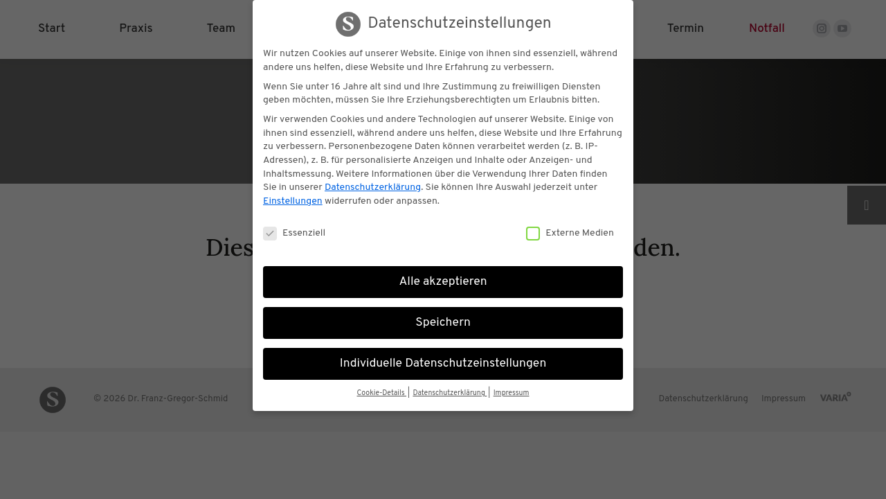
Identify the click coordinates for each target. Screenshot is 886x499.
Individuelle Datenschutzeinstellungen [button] (443, 363)
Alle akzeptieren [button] (443, 282)
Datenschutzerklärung (373, 187)
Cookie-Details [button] (381, 393)
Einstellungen (293, 201)
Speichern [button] (443, 323)
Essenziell (294, 233)
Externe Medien (570, 233)
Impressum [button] (512, 393)
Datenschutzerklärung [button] (450, 393)
